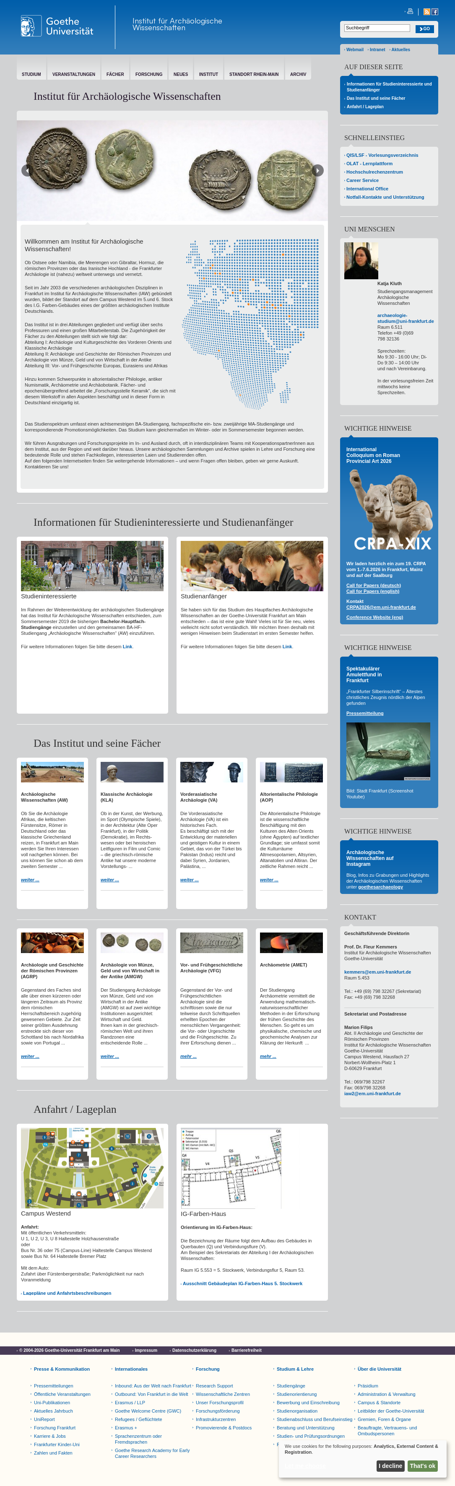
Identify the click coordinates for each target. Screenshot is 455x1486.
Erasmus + (126, 1427)
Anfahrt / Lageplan (365, 106)
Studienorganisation (297, 1410)
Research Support (214, 1385)
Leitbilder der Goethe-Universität (391, 1410)
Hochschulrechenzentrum (374, 171)
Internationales (131, 1369)
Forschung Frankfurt (54, 1427)
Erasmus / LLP (130, 1402)
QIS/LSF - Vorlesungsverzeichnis (382, 155)
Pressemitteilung (365, 713)
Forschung (208, 1369)
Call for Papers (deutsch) (373, 585)
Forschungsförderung (218, 1410)
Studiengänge (291, 1385)
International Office (367, 188)
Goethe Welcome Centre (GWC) (148, 1410)
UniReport (44, 1419)
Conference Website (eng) (374, 617)
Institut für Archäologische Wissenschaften (177, 24)
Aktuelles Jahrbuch (53, 1410)
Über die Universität (379, 1369)
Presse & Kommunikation (62, 1369)
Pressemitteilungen (53, 1385)
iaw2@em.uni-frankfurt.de (372, 1093)
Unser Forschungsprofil (220, 1402)
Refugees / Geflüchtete (138, 1419)
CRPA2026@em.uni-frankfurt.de (381, 607)
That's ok (423, 1466)
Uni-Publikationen (52, 1402)
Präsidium (368, 1385)
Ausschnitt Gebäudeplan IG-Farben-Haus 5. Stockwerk (242, 1283)
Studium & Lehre (295, 1369)
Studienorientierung (297, 1394)
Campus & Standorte (379, 1402)
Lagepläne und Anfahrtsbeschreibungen (67, 1293)
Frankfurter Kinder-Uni (57, 1444)
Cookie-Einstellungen (40, 1358)
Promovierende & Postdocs (224, 1427)
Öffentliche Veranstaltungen (62, 1394)
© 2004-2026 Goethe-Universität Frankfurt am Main (69, 1350)
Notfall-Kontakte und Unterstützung (385, 197)
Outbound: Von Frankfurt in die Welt (151, 1394)
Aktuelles (401, 49)
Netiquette (87, 1358)
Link (128, 646)
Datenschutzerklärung (194, 1350)
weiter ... (30, 879)
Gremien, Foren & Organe (384, 1419)
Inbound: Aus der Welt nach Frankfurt (153, 1385)
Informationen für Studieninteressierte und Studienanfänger (389, 87)
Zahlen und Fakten (53, 1452)
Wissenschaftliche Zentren (223, 1394)
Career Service (362, 180)
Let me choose (305, 1466)
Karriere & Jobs (50, 1436)
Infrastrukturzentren (216, 1419)
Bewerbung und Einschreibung (308, 1402)
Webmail (355, 49)
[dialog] (363, 1459)
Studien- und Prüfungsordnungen (311, 1436)
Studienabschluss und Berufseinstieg (314, 1419)
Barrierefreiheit (246, 1350)
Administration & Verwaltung (387, 1394)
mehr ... (188, 1056)
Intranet (377, 49)
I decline (390, 1466)
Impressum (146, 1350)
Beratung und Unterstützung (306, 1427)
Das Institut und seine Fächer (376, 98)
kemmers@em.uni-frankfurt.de (377, 971)
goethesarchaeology (380, 886)
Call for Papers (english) (373, 591)
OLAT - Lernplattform (369, 163)
